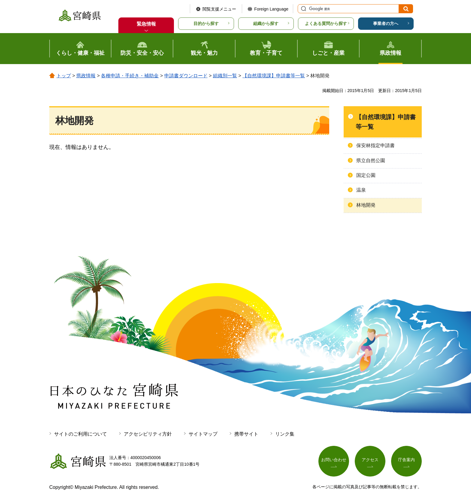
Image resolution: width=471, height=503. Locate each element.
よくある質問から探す (326, 23)
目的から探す (206, 23)
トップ (63, 75)
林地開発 (365, 205)
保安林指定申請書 (375, 145)
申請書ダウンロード (186, 75)
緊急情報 (146, 23)
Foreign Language (271, 9)
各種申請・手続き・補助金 (130, 75)
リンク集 (284, 434)
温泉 (361, 190)
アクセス (370, 459)
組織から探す (265, 23)
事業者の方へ (385, 23)
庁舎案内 (406, 459)
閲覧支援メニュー (219, 9)
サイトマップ (203, 434)
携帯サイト (246, 434)
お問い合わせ (333, 459)
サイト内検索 (302, 9)
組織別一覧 (225, 75)
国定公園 (365, 175)
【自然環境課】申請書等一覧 (273, 75)
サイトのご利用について (80, 434)
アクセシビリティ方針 (148, 434)
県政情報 (86, 75)
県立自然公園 (370, 160)
